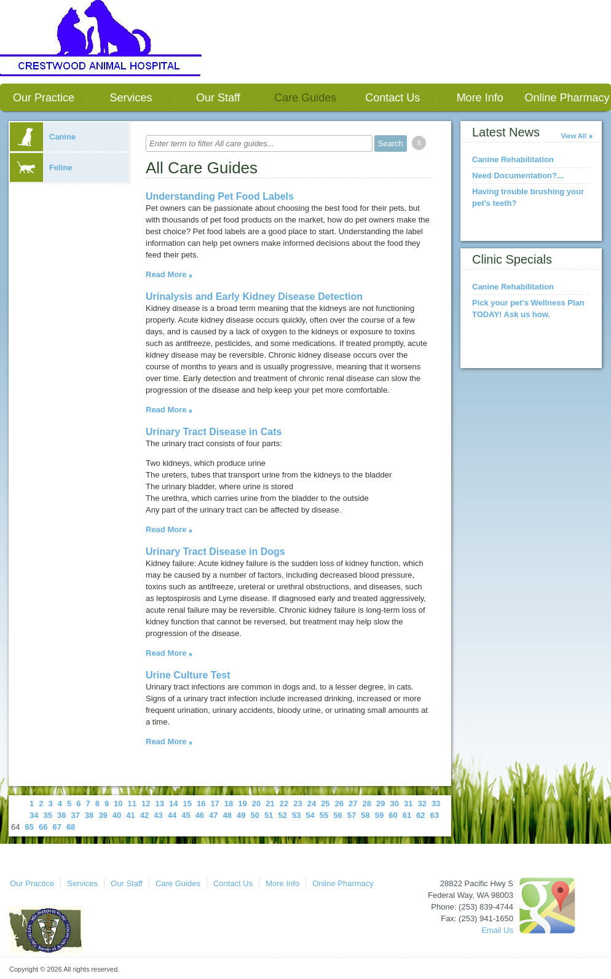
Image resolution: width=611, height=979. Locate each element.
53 (296, 815)
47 (213, 815)
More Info (480, 98)
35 (47, 815)
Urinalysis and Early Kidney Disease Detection (254, 296)
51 (268, 815)
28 (367, 803)
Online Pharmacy (567, 98)
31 (408, 803)
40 (116, 815)
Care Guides (305, 98)
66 (43, 827)
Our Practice (43, 98)
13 (160, 803)
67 (56, 827)
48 (227, 815)
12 (145, 803)
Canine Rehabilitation (513, 159)
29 (380, 803)
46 (199, 815)
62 (420, 815)
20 (256, 803)
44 (172, 815)
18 (228, 803)
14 (173, 803)
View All (573, 136)
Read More (166, 274)
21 (270, 803)
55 (324, 815)
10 (118, 803)
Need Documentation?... (518, 175)
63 (434, 815)
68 (70, 827)
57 (351, 815)
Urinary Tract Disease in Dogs (215, 551)
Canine (43, 136)
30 (394, 803)
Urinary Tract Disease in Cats (214, 432)
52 (282, 815)
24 (311, 803)
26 (339, 803)
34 (34, 815)
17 (214, 803)
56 (337, 815)
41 (130, 815)
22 (284, 803)
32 (421, 803)
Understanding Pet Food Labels (220, 196)
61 (407, 815)
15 (187, 803)
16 (201, 803)
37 (75, 815)
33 (436, 803)
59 (379, 815)
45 (185, 815)
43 (158, 815)
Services (130, 98)
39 (102, 815)
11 (132, 803)
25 (325, 803)
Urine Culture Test (188, 675)
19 (242, 803)
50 (255, 815)
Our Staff (218, 98)
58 (365, 815)
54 (310, 815)
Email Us (497, 930)
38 (89, 815)
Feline (41, 167)
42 (144, 815)
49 (241, 815)
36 (61, 815)
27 (353, 803)
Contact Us (392, 98)
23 (297, 803)
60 (392, 815)
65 (29, 827)
